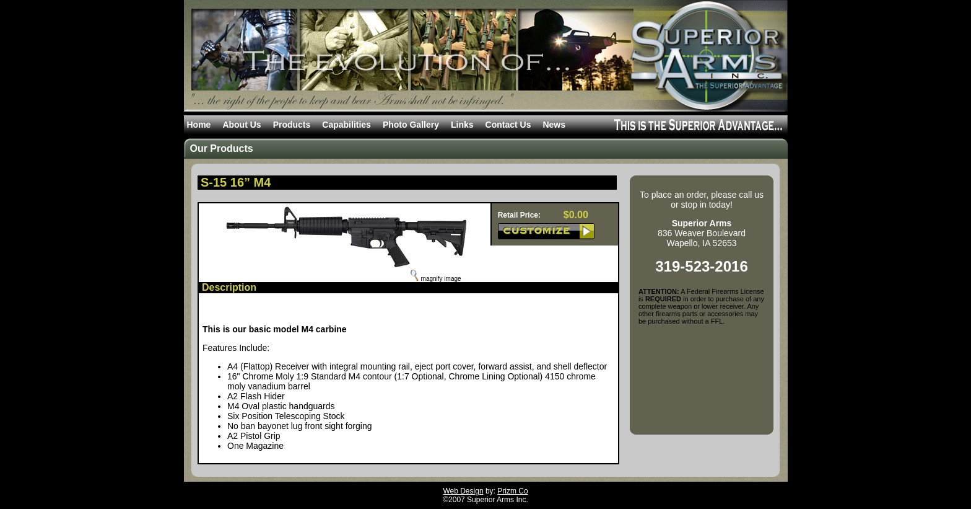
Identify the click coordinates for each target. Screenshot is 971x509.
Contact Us (508, 125)
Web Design (463, 491)
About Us (241, 125)
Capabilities (346, 125)
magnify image (436, 278)
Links (462, 125)
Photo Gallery (411, 125)
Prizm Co (512, 491)
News (553, 125)
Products (292, 125)
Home (199, 125)
